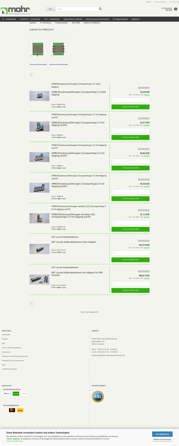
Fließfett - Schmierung (30, 19)
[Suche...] (51, 9)
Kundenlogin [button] (160, 2)
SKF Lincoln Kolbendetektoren (64, 238)
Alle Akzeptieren (162, 434)
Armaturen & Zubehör (72, 19)
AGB (3, 366)
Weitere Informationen (162, 439)
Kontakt (5, 340)
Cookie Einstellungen (9, 370)
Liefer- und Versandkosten (11, 348)
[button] (149, 2)
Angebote (135, 19)
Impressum (6, 353)
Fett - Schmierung (52, 19)
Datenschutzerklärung (14, 441)
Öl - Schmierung (9, 19)
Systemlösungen (120, 19)
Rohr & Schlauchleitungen (97, 19)
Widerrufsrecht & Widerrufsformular (15, 357)
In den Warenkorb (130, 108)
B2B (3, 344)
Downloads (6, 335)
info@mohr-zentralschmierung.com (111, 356)
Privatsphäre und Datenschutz (13, 361)
